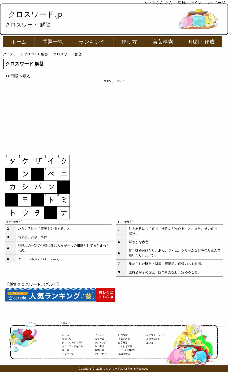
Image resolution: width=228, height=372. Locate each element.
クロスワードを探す (72, 342)
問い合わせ (101, 354)
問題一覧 (52, 42)
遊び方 (149, 342)
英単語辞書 (124, 339)
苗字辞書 (123, 342)
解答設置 (99, 350)
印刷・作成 (202, 42)
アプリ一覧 (68, 354)
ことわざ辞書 (125, 346)
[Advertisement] (114, 116)
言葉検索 (163, 42)
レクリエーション (155, 335)
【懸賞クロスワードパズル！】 (33, 284)
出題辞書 (123, 335)
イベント (99, 335)
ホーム (19, 42)
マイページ (215, 3)
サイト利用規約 (126, 350)
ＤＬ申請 (99, 346)
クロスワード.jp (35, 14)
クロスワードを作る (72, 346)
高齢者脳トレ (153, 339)
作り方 (129, 42)
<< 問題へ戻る (18, 76)
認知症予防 (124, 354)
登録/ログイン (189, 3)
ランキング (92, 42)
